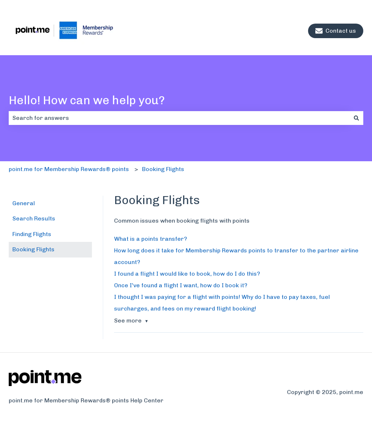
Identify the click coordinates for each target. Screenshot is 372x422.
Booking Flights (163, 169)
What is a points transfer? (150, 238)
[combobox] (179, 118)
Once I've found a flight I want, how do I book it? (180, 285)
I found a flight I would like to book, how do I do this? (187, 273)
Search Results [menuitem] (33, 218)
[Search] (356, 118)
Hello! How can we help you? (87, 100)
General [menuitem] (23, 203)
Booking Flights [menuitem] (33, 249)
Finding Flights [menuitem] (31, 234)
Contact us (335, 31)
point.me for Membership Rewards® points (69, 169)
